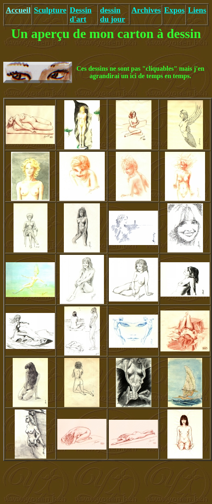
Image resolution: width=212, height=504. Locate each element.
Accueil (18, 10)
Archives (146, 10)
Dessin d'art (80, 14)
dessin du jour (112, 14)
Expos (174, 10)
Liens (197, 10)
